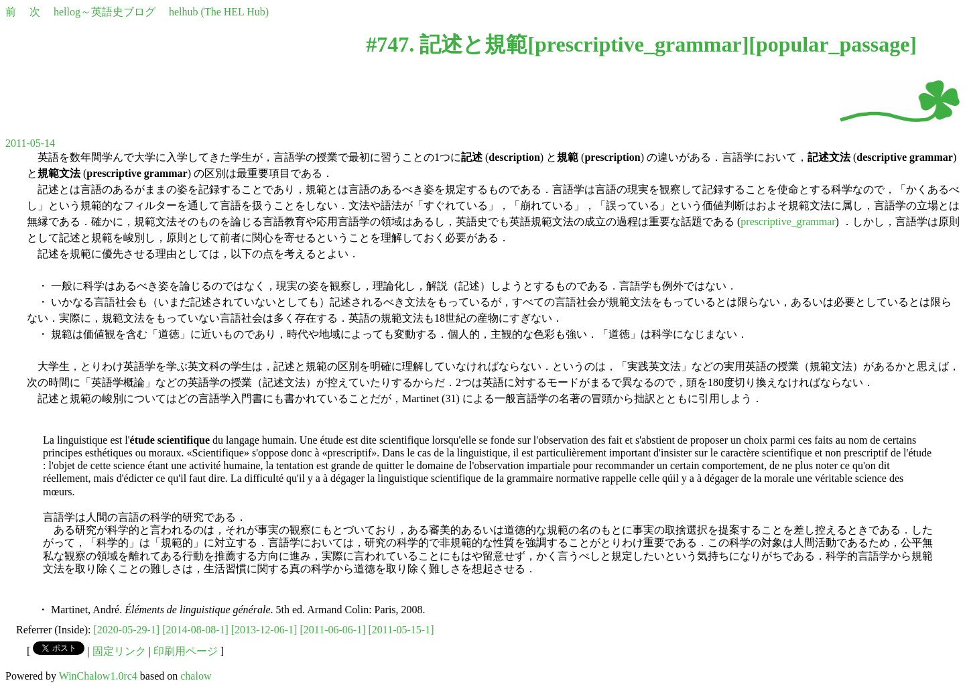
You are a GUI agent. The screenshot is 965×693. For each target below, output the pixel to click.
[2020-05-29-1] (127, 629)
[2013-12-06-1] (264, 629)
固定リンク (119, 651)
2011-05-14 (30, 143)
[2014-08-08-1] (195, 629)
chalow (195, 676)
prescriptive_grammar (638, 44)
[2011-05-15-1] (401, 629)
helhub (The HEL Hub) (219, 11)
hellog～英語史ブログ (104, 11)
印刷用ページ (185, 651)
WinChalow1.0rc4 (98, 676)
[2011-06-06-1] (332, 629)
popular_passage (832, 44)
